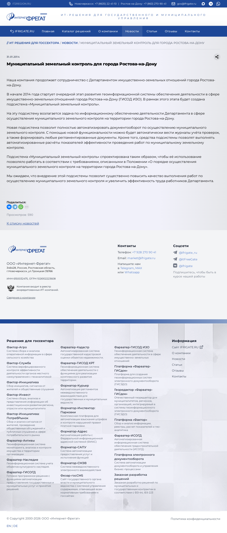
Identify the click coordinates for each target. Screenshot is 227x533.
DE (15, 526)
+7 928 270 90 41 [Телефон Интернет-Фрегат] (144, 252)
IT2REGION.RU (21, 3)
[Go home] (27, 249)
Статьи (177, 365)
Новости (178, 359)
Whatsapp (132, 272)
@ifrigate (185, 266)
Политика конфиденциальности (195, 519)
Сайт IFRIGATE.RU (188, 347)
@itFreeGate (188, 259)
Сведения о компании (21, 297)
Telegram (127, 268)
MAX (138, 268)
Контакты (179, 376)
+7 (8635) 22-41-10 (106, 3)
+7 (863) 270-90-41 (155, 3)
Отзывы (178, 370)
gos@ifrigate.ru (186, 3)
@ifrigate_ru (188, 253)
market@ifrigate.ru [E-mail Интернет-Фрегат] (141, 258)
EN (9, 526)
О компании (181, 353)
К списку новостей (23, 223)
